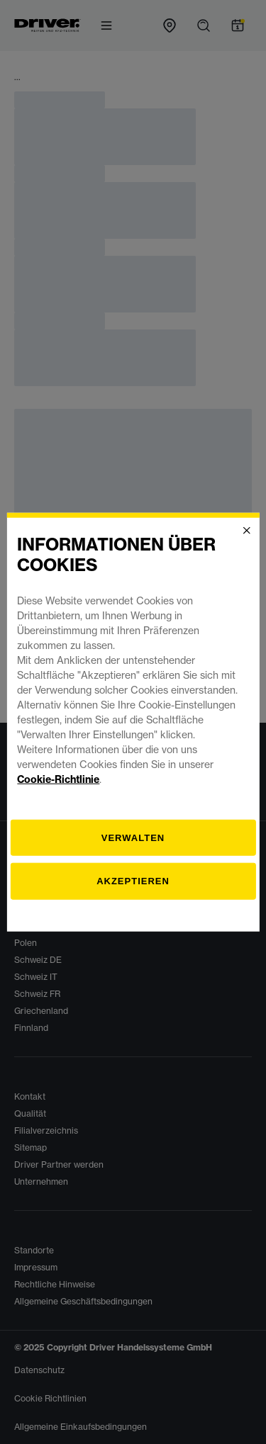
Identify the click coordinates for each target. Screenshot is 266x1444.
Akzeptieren (133, 881)
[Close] (246, 530)
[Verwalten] (132, 837)
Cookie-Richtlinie (58, 778)
